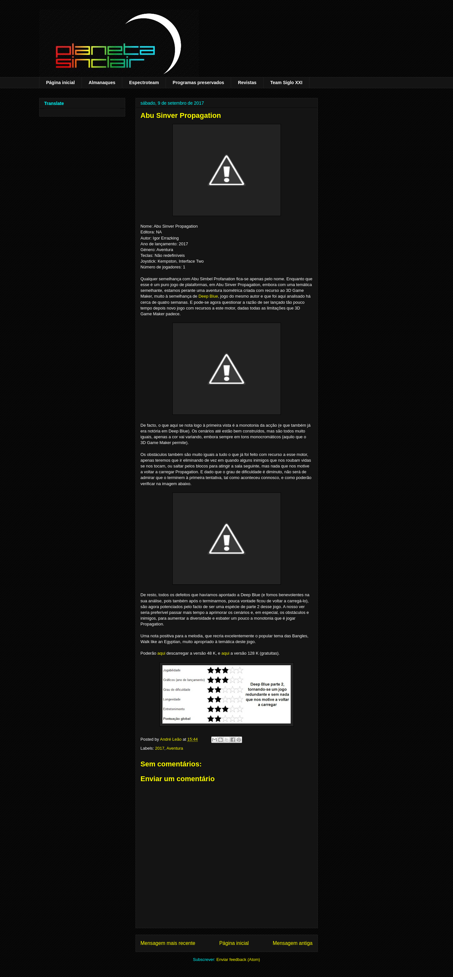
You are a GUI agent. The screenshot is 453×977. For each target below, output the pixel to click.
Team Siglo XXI (286, 82)
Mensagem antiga (293, 943)
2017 (159, 748)
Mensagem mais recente (168, 943)
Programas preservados (198, 82)
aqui (161, 653)
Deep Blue (208, 296)
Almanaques (102, 82)
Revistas (247, 82)
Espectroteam (144, 82)
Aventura (174, 748)
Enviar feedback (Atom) (238, 959)
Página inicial (60, 82)
